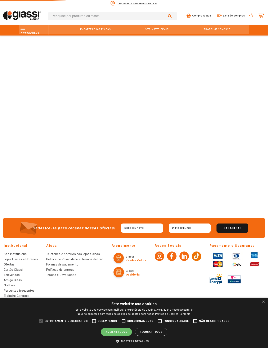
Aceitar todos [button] (116, 331)
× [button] (263, 302)
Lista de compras (234, 15)
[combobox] (112, 16)
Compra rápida (201, 15)
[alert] (134, 323)
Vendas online (132, 264)
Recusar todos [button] (151, 331)
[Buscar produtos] (171, 16)
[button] (134, 341)
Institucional (15, 250)
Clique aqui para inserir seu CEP (137, 3)
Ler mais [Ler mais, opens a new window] (185, 313)
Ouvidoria (129, 278)
